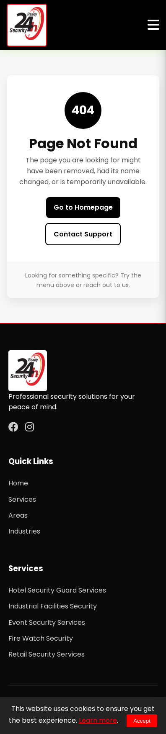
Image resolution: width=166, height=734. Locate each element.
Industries (24, 531)
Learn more (98, 720)
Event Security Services (46, 622)
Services (22, 499)
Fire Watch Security (40, 638)
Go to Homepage (83, 207)
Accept (141, 721)
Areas (18, 515)
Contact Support (83, 234)
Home (18, 483)
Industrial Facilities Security (52, 606)
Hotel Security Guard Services (57, 590)
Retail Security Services (46, 654)
